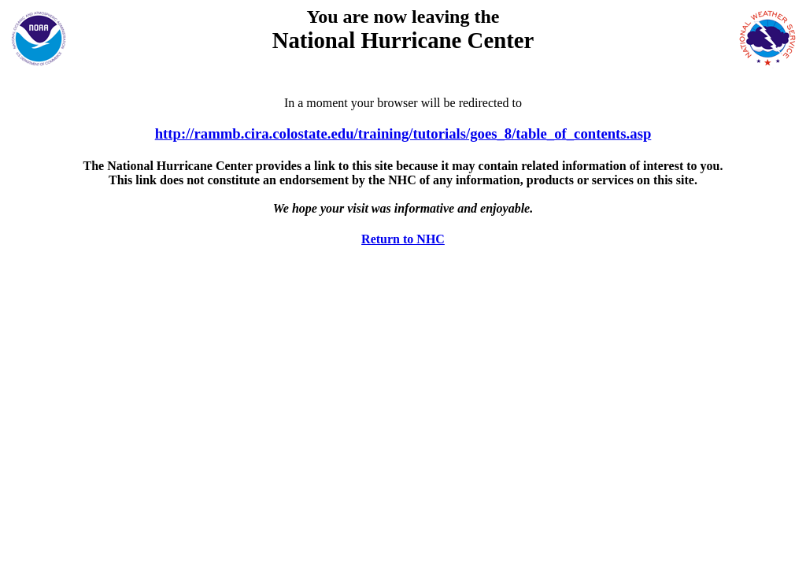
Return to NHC (403, 239)
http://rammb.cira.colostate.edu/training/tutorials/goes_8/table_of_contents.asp (403, 133)
